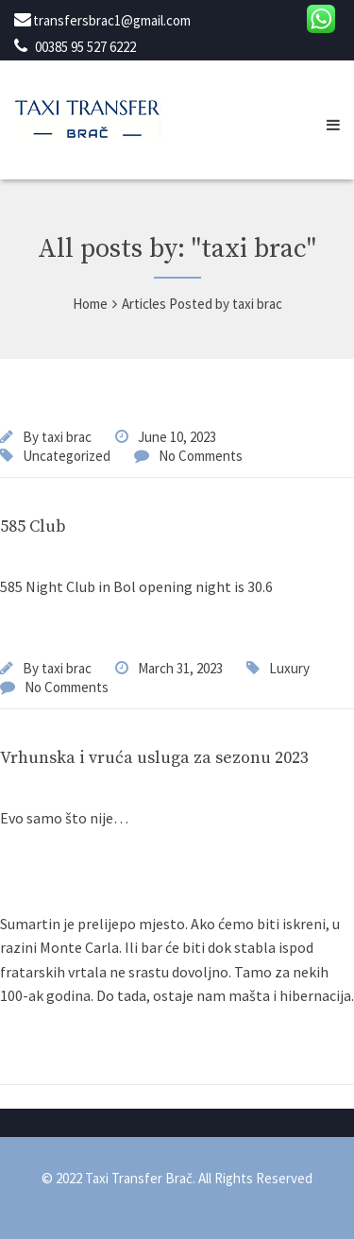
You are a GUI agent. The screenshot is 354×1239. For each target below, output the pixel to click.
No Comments (201, 456)
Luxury (289, 668)
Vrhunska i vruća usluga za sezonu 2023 (154, 758)
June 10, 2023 (177, 437)
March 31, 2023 (180, 668)
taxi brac (67, 437)
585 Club (33, 526)
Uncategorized (66, 456)
